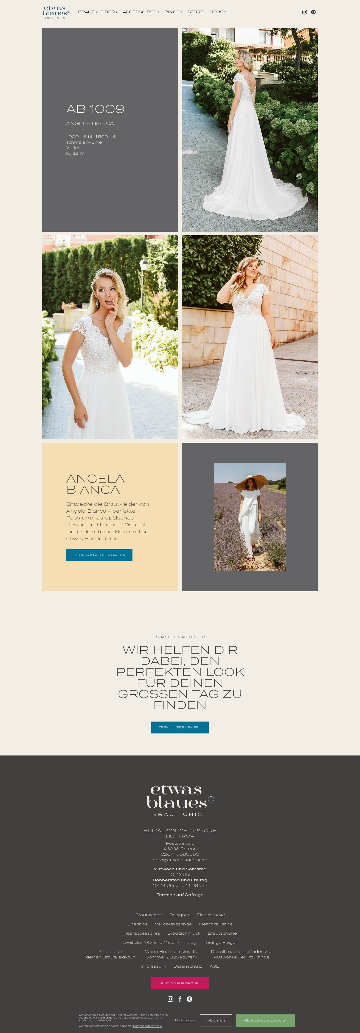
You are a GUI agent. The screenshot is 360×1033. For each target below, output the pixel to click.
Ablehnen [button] (216, 1020)
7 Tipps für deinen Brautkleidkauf (110, 954)
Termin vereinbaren (180, 727)
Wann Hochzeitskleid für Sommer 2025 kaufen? (172, 954)
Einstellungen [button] (185, 1020)
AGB (214, 966)
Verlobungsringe (173, 924)
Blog (191, 942)
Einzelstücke (211, 915)
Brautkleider (148, 915)
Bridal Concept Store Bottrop (180, 833)
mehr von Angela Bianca (99, 555)
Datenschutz (188, 966)
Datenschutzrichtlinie (147, 1026)
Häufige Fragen (221, 942)
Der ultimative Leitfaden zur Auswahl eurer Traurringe (241, 954)
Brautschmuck (183, 933)
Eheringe (137, 924)
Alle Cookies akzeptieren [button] (265, 1020)
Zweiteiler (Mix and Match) (150, 942)
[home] (56, 12)
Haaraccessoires (141, 933)
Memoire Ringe (216, 924)
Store (196, 12)
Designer (179, 915)
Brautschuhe (222, 933)
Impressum (153, 966)
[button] (97, 12)
